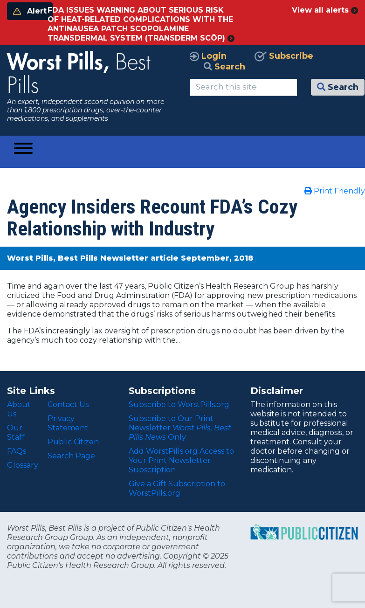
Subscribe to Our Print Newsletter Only (180, 428)
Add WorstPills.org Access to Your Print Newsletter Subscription (181, 460)
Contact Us (68, 404)
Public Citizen (73, 441)
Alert (30, 11)
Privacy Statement (68, 423)
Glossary (22, 465)
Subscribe (284, 56)
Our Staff (16, 432)
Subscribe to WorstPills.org (179, 404)
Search (224, 67)
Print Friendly (334, 191)
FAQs (16, 451)
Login (208, 56)
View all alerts (325, 10)
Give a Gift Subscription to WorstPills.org (177, 488)
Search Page (71, 455)
